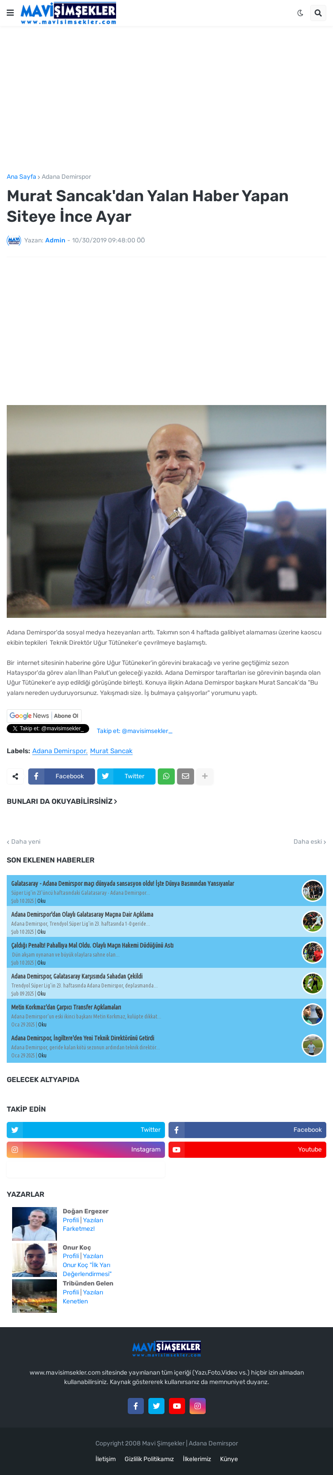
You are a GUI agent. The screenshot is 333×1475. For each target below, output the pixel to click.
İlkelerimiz (197, 1459)
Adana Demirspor (66, 177)
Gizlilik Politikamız (149, 1459)
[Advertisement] (166, 100)
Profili (71, 1220)
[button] (10, 13)
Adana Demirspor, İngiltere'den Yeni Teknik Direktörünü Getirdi (82, 1038)
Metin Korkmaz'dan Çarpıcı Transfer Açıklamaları (66, 1007)
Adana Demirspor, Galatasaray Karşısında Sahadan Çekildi (77, 976)
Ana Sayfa (21, 177)
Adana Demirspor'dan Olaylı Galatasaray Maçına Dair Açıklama (82, 914)
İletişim (105, 1459)
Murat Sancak (111, 751)
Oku (41, 901)
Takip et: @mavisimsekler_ (135, 731)
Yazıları (93, 1220)
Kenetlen (75, 1301)
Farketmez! (79, 1229)
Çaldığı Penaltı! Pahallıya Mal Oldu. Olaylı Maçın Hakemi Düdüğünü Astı (92, 945)
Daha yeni (25, 842)
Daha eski (308, 842)
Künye (229, 1459)
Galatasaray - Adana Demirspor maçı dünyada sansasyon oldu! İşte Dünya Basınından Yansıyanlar (122, 883)
